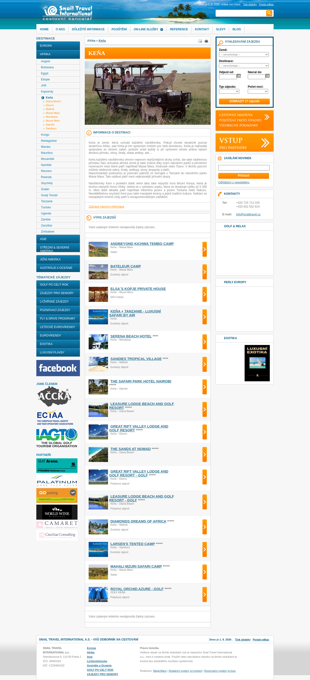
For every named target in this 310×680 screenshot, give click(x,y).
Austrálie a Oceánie (56, 268)
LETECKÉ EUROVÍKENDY (57, 327)
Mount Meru (53, 120)
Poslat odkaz (261, 639)
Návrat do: (255, 72)
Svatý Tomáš (49, 195)
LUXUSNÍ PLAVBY (52, 352)
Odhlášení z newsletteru (233, 182)
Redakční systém (179, 670)
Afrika (45, 54)
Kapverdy (47, 91)
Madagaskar (49, 140)
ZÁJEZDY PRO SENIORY (57, 293)
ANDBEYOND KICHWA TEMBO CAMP (142, 244)
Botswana (47, 67)
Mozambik (47, 159)
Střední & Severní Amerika (54, 249)
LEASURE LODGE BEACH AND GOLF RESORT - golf (141, 498)
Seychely (47, 183)
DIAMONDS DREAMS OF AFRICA (138, 521)
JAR (43, 85)
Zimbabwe (47, 231)
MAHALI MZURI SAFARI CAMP (136, 566)
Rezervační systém (215, 670)
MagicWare (159, 670)
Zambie (46, 219)
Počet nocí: (256, 86)
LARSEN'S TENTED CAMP (132, 544)
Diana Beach (53, 101)
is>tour (232, 670)
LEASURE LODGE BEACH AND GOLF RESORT (141, 406)
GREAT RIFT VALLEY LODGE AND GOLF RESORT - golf (138, 473)
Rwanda (46, 177)
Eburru (50, 105)
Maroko (46, 147)
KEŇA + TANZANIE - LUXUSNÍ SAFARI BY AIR (135, 313)
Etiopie (45, 79)
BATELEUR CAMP (125, 266)
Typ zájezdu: (227, 86)
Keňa (102, 40)
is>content (196, 670)
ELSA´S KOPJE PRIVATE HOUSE (138, 289)
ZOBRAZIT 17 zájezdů (244, 101)
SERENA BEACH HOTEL (131, 336)
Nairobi (50, 124)
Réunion (46, 171)
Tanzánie (47, 201)
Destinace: (226, 61)
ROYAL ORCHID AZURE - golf (136, 589)
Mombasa (51, 116)
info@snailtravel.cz (248, 214)
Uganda (46, 213)
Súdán (45, 189)
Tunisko (46, 207)
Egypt (44, 73)
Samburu (51, 128)
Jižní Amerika (50, 259)
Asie (43, 239)
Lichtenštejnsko (97, 661)
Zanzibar (46, 225)
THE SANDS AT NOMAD (130, 449)
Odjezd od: (226, 72)
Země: (223, 50)
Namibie (46, 165)
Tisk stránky (250, 4)
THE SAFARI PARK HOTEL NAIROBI (140, 381)
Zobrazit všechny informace (106, 206)
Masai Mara (53, 112)
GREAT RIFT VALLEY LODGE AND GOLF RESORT (138, 428)
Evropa (46, 45)
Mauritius (47, 153)
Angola (45, 61)
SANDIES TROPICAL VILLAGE (136, 359)
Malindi (50, 109)
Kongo (45, 134)
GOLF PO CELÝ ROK (54, 284)
